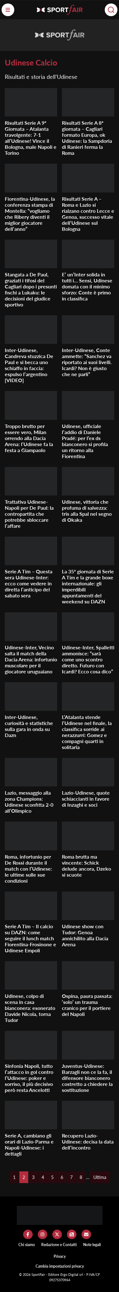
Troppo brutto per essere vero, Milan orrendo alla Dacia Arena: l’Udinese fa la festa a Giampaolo (29, 438)
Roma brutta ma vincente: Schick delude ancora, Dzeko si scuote (86, 866)
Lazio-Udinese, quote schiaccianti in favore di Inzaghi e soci (86, 799)
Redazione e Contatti (59, 1244)
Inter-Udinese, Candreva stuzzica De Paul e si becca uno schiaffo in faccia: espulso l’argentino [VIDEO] (29, 365)
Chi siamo (26, 1244)
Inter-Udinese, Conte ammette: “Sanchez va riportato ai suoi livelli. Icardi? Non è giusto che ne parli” (87, 362)
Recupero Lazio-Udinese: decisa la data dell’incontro (88, 1141)
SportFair (38, 1274)
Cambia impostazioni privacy (60, 1266)
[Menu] (8, 9)
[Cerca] (111, 9)
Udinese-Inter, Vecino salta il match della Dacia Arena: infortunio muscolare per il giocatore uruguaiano (31, 659)
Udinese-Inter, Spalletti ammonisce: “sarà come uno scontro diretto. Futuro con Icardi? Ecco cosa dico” (88, 659)
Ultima (99, 1177)
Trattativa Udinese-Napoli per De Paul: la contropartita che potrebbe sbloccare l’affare (29, 514)
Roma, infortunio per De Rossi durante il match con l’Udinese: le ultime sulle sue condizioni (28, 869)
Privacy (60, 1256)
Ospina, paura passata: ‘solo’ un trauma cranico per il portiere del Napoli (87, 1005)
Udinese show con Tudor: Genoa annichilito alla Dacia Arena (85, 935)
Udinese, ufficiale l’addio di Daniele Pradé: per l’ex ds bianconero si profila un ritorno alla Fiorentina (85, 441)
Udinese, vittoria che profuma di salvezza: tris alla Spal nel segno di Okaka (87, 511)
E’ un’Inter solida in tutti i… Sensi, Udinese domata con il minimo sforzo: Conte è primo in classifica (87, 286)
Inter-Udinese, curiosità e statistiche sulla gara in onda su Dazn (29, 726)
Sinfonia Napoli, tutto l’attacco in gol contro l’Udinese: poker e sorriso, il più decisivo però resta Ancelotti (29, 1078)
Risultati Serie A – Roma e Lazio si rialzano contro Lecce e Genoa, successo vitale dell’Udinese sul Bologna (88, 214)
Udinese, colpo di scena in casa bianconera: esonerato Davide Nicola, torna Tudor (30, 1008)
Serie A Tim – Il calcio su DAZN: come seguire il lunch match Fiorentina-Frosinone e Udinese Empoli (30, 938)
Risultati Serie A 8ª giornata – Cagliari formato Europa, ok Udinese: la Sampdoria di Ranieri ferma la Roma (87, 138)
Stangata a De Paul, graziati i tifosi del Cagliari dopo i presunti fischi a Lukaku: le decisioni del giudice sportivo (31, 289)
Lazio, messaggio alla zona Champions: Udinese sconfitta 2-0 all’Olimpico (29, 802)
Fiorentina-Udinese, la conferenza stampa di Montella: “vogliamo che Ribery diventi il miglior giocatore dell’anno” (30, 214)
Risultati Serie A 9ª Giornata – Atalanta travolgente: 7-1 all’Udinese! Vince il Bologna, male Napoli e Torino (30, 138)
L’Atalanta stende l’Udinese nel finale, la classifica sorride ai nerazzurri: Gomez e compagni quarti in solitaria (87, 732)
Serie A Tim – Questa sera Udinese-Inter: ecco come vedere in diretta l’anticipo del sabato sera (28, 583)
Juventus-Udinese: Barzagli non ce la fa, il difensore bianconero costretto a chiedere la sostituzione (87, 1078)
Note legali (92, 1244)
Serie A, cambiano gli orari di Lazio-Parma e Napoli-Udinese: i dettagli (29, 1144)
